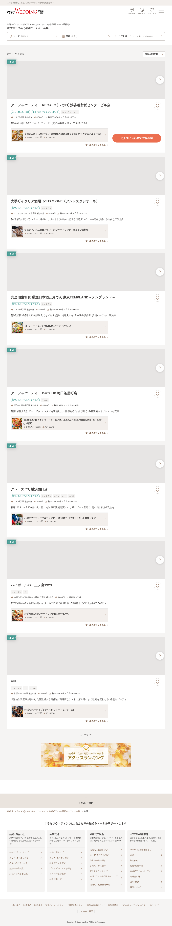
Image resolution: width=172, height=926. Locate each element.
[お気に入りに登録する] (157, 105)
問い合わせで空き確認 (137, 138)
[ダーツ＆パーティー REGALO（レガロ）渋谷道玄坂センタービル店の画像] (86, 80)
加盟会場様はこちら (96, 905)
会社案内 (16, 905)
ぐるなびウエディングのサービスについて (140, 905)
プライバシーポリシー (55, 905)
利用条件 (38, 905)
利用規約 (27, 905)
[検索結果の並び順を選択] (154, 54)
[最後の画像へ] (160, 80)
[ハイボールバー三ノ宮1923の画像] (86, 560)
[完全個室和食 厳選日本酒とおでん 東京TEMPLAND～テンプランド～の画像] (86, 272)
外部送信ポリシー (76, 905)
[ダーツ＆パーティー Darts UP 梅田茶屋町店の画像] (86, 368)
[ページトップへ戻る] (86, 801)
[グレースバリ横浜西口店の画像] (86, 464)
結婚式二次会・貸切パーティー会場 (64, 811)
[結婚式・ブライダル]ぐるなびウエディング (26, 811)
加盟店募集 (113, 905)
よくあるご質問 (86, 911)
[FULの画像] (86, 656)
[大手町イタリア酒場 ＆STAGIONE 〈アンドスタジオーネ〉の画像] (86, 176)
